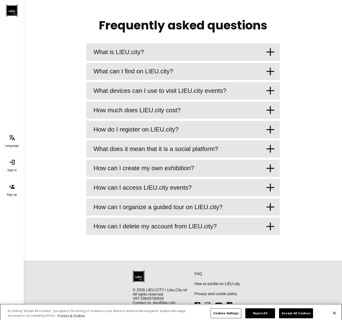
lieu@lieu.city (164, 303)
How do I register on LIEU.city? (184, 129)
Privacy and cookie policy (216, 294)
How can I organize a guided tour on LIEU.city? (184, 207)
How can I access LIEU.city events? (184, 187)
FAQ (198, 274)
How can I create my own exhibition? (184, 168)
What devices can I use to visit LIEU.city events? (184, 90)
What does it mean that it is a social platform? (184, 149)
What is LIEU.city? (184, 52)
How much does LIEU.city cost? (184, 110)
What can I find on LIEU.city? (184, 71)
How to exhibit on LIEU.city (217, 284)
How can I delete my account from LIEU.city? (184, 226)
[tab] (12, 141)
